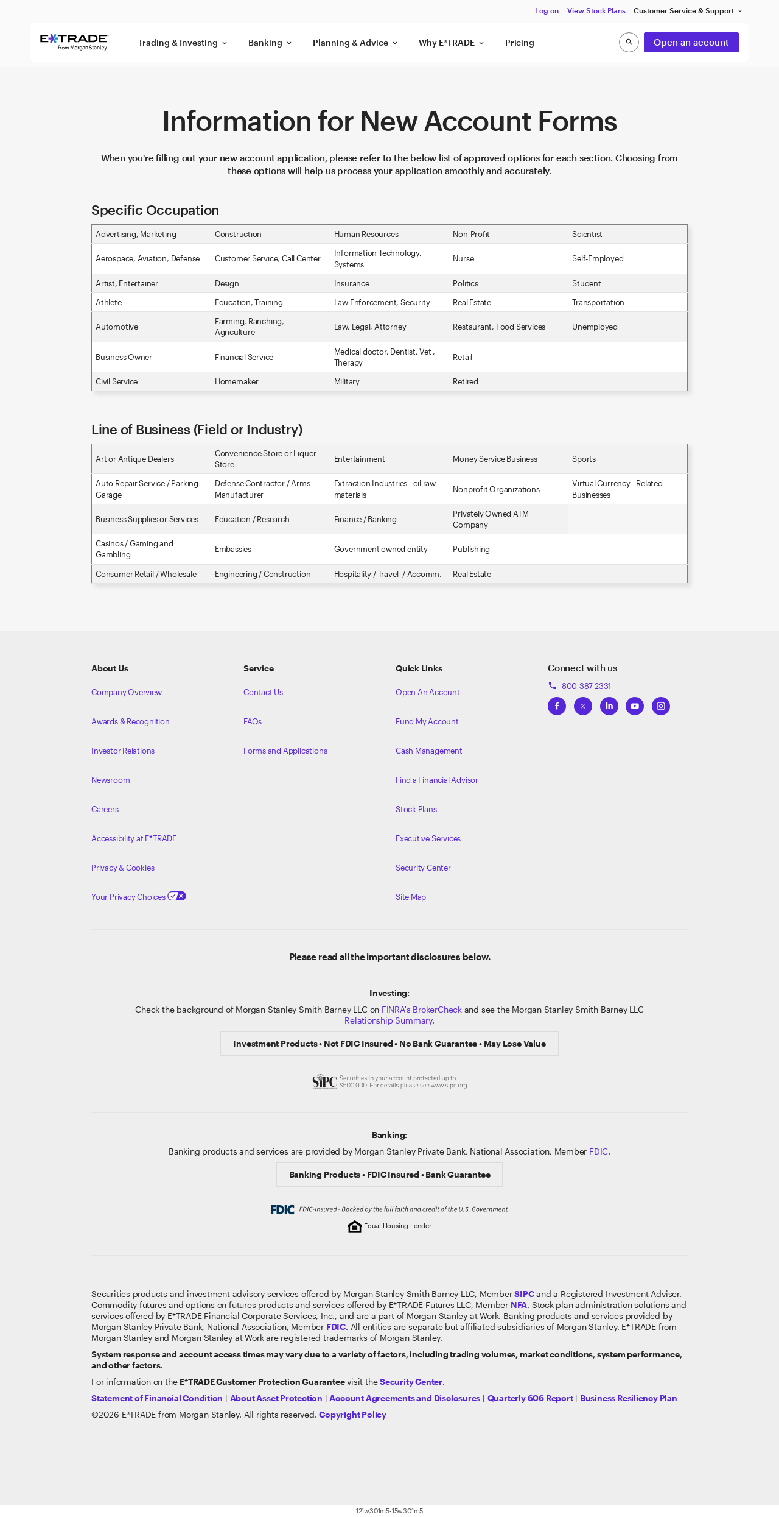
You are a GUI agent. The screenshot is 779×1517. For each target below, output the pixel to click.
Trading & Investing (183, 42)
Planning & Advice (356, 42)
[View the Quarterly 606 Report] (530, 1398)
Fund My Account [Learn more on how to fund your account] (427, 721)
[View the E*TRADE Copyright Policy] (352, 1414)
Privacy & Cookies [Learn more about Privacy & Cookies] (122, 867)
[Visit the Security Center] (411, 1381)
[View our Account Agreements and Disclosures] (404, 1398)
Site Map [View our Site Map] (411, 897)
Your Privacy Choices (138, 897)
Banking (270, 42)
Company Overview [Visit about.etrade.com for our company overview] (126, 692)
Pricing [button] (519, 42)
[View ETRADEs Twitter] (583, 702)
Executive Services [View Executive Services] (428, 838)
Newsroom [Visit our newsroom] (110, 780)
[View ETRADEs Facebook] (557, 702)
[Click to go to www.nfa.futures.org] (519, 1305)
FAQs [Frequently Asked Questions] (252, 721)
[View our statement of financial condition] (157, 1398)
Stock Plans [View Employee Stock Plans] (416, 809)
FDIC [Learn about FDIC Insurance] (598, 1151)
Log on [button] (547, 10)
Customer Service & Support (689, 10)
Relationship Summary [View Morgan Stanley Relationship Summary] (388, 1020)
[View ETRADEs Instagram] (661, 702)
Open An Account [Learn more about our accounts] (428, 692)
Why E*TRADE (452, 42)
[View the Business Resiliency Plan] (628, 1398)
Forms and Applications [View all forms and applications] (285, 750)
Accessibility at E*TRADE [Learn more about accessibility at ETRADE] (133, 838)
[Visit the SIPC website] (524, 1294)
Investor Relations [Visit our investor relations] (123, 750)
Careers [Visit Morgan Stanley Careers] (105, 809)
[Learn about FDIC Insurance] (336, 1326)
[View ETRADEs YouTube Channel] (635, 702)
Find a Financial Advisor (437, 780)
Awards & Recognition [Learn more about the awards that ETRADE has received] (130, 721)
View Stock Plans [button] (596, 10)
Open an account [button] (691, 42)
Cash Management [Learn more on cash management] (429, 750)
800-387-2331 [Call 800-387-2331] (579, 686)
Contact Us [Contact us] (263, 692)
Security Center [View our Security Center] (423, 867)
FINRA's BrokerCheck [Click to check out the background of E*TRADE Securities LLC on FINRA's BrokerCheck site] (422, 1009)
